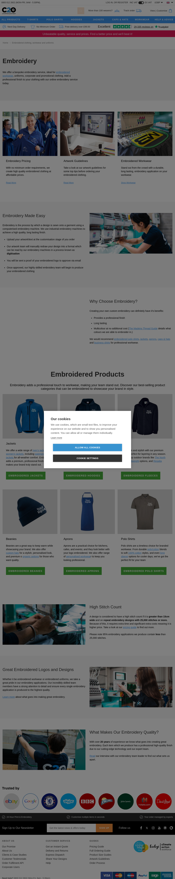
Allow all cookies (67, 453)
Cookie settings (107, 453)
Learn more (56, 443)
